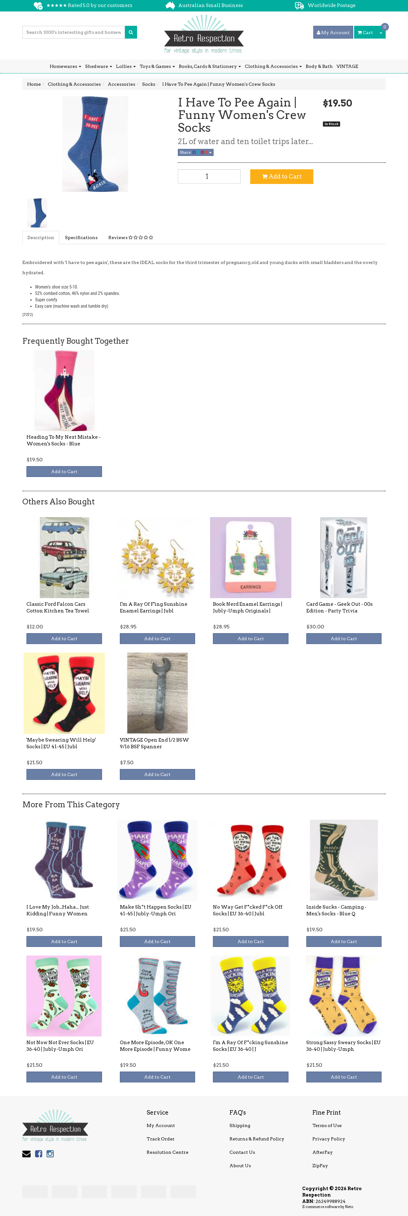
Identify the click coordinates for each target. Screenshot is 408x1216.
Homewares (65, 66)
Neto (349, 1207)
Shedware (98, 66)
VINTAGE (347, 66)
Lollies (126, 66)
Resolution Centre (167, 1152)
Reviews (130, 237)
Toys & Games (157, 66)
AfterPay (322, 1152)
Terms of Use (327, 1125)
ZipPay (320, 1165)
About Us (240, 1165)
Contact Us (242, 1152)
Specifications (81, 237)
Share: (196, 152)
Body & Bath (319, 66)
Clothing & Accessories (273, 66)
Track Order (161, 1138)
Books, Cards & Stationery (210, 66)
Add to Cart (282, 176)
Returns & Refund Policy (256, 1138)
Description (40, 237)
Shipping (239, 1125)
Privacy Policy (328, 1138)
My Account (161, 1125)
